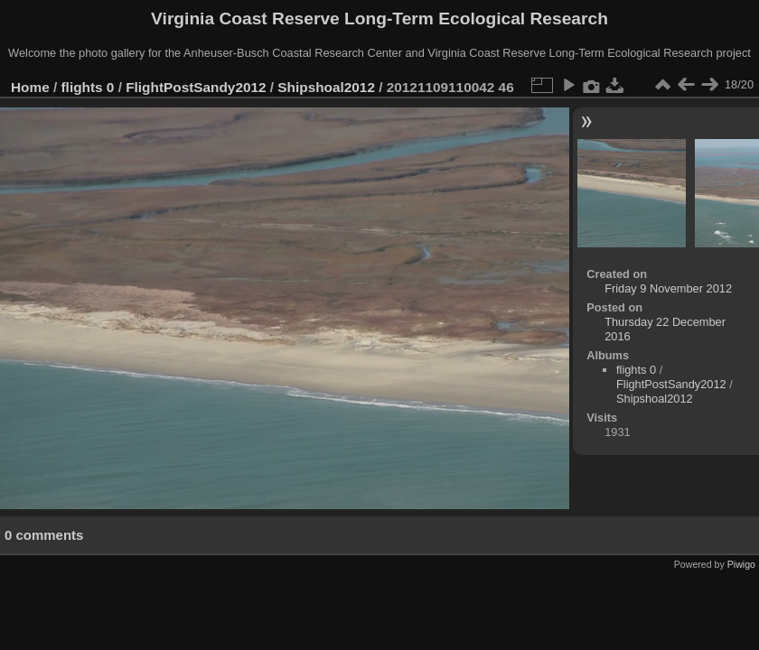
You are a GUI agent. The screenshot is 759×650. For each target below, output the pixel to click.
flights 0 (88, 87)
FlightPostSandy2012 (196, 87)
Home (30, 87)
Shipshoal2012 (326, 87)
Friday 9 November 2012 (668, 288)
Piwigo (741, 564)
